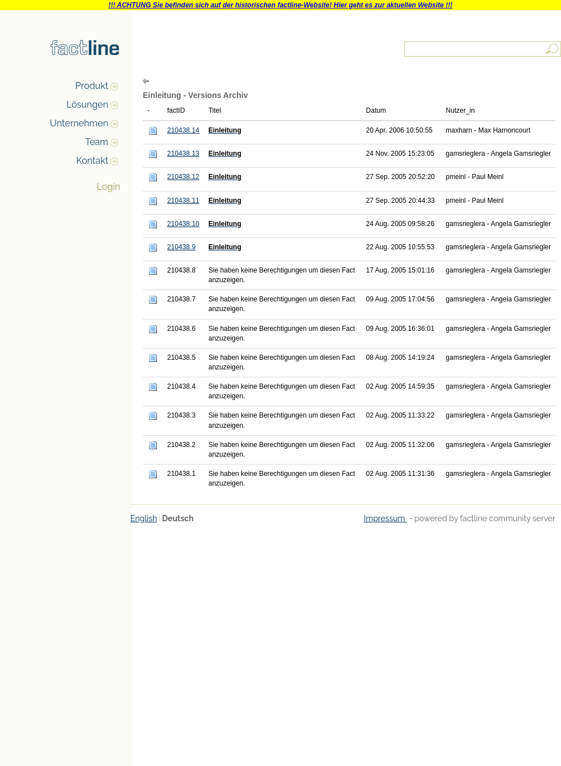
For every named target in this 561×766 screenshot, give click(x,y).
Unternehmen (79, 123)
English (143, 518)
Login (108, 186)
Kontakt (92, 160)
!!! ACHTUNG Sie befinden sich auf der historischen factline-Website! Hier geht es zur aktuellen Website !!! (280, 5)
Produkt (91, 85)
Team (96, 142)
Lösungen (87, 104)
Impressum (385, 518)
